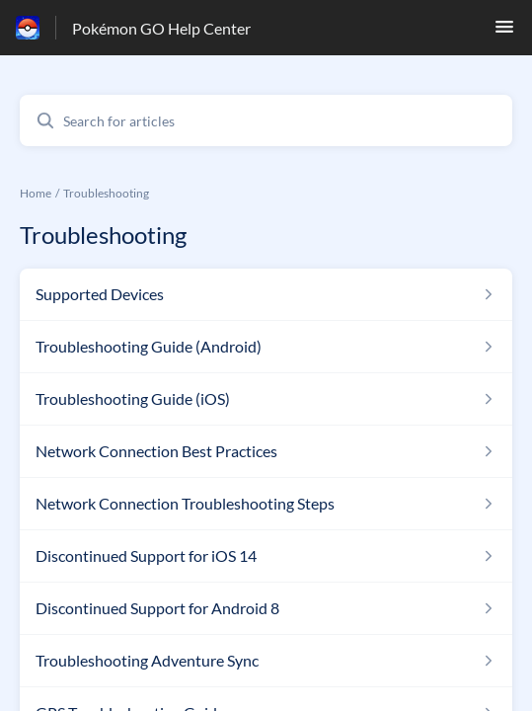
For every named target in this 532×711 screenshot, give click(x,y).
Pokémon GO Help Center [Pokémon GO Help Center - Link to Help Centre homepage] (161, 28)
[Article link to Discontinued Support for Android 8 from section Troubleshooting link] (266, 608)
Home (35, 193)
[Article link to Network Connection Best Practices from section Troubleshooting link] (266, 451)
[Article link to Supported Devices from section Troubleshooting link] (266, 294)
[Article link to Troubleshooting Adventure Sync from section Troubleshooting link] (266, 660)
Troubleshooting (106, 193)
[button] (504, 32)
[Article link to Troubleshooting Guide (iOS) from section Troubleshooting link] (266, 399)
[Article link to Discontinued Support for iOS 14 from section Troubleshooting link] (266, 556)
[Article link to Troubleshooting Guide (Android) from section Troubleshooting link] (266, 346)
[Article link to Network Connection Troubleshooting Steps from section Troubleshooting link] (266, 503)
